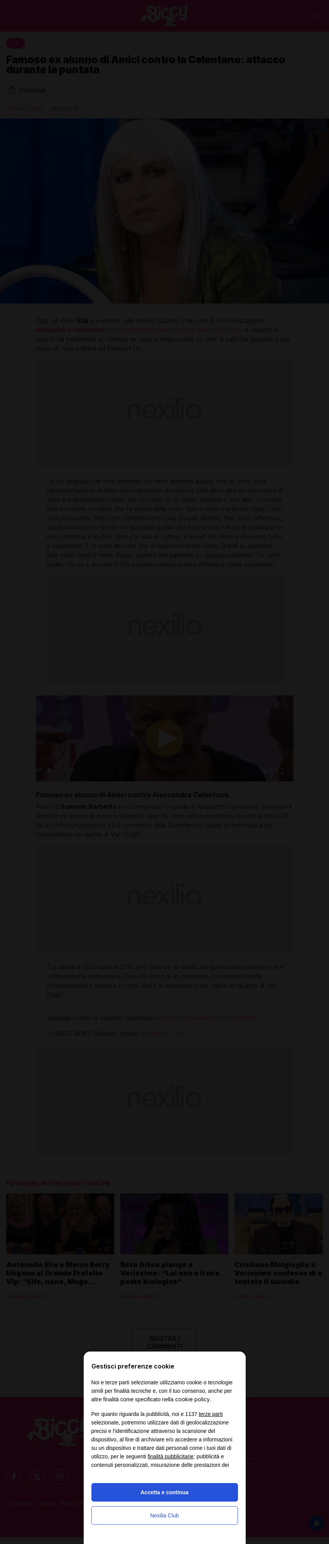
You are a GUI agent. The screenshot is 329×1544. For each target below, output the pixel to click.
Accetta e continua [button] (164, 1492)
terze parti (211, 1414)
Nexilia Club (164, 1515)
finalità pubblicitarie (171, 1456)
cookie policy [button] (192, 1399)
